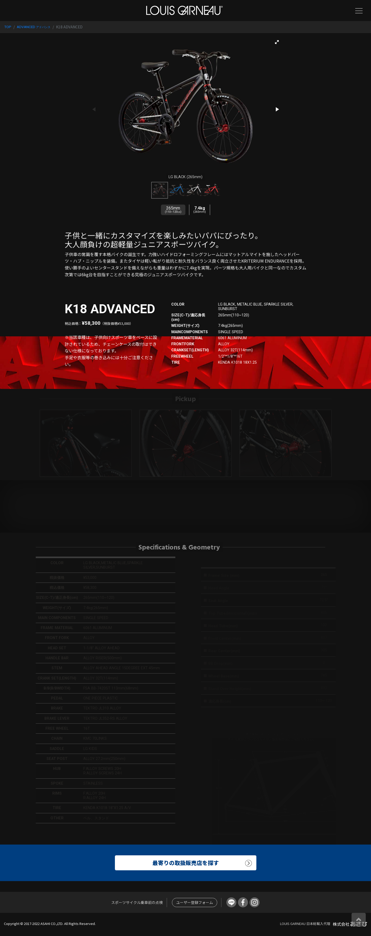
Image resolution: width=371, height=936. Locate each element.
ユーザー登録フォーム (194, 902)
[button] (277, 42)
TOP (7, 27)
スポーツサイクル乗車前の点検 (137, 902)
